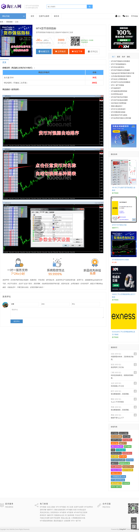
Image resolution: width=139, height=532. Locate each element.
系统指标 (9, 22)
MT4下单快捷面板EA (118, 64)
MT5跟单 (123, 456)
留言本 (56, 16)
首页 (32, 16)
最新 (118, 57)
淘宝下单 (77, 51)
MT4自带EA (127, 440)
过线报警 (126, 483)
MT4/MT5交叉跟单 (118, 460)
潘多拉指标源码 (117, 446)
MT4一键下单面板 (117, 85)
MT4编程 (127, 446)
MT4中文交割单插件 (118, 109)
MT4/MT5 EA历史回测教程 (120, 82)
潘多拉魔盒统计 (116, 106)
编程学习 (123, 443)
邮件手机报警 (128, 470)
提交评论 (17, 321)
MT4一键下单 (116, 487)
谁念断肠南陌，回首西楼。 (120, 394)
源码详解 (114, 443)
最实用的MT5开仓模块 (119, 115)
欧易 (113, 450)
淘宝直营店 (9, 507)
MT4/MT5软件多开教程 (119, 97)
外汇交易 (126, 436)
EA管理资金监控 (117, 94)
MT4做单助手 (116, 88)
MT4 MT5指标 (116, 436)
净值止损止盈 (116, 473)
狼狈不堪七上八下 (117, 418)
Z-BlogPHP (122, 529)
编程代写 (114, 463)
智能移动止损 (124, 463)
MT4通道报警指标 (117, 480)
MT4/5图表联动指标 (118, 112)
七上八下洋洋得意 (117, 402)
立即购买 (60, 51)
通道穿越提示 (116, 483)
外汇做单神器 (116, 467)
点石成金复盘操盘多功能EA (121, 76)
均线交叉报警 (116, 470)
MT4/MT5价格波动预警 (119, 100)
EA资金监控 (120, 450)
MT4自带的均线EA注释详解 (121, 118)
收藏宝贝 (43, 51)
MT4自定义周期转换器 (119, 79)
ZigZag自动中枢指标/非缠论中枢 (122, 73)
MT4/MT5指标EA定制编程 (120, 70)
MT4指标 (114, 433)
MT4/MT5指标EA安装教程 (120, 61)
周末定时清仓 (116, 453)
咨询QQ (93, 51)
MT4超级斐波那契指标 (119, 91)
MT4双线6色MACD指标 (120, 260)
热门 (113, 57)
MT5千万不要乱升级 (119, 225)
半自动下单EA (128, 467)
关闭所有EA (127, 453)
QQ (117, 16)
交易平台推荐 (44, 16)
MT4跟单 (114, 456)
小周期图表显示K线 (118, 477)
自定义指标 (124, 433)
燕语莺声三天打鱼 (117, 367)
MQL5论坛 (106, 507)
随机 (128, 57)
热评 (123, 57)
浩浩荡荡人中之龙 (117, 386)
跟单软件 (130, 460)
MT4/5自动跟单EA (117, 67)
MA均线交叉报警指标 (118, 103)
